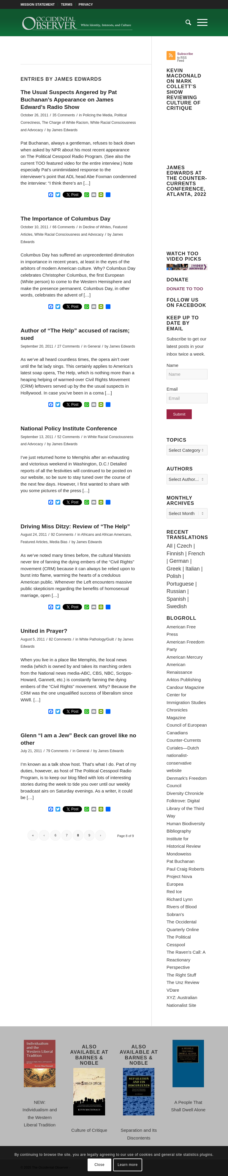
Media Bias (58, 542)
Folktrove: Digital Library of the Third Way (185, 808)
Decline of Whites (97, 227)
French (196, 554)
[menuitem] (39, 4)
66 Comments (64, 227)
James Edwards (64, 130)
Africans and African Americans (106, 534)
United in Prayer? (43, 631)
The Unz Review (183, 982)
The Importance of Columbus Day (65, 218)
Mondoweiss (179, 853)
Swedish (177, 606)
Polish (174, 576)
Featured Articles (34, 542)
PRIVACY (86, 4)
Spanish (176, 599)
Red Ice (174, 891)
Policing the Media (97, 115)
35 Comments (64, 115)
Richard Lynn (180, 899)
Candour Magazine (185, 687)
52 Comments (68, 437)
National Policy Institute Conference (68, 428)
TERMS (66, 4)
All (169, 546)
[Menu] (199, 22)
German (179, 561)
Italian (193, 569)
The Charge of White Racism (65, 123)
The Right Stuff (181, 974)
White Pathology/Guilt (96, 639)
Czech (184, 546)
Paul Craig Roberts (185, 868)
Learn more (127, 1165)
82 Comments (60, 639)
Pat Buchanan (180, 861)
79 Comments (57, 751)
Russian (176, 591)
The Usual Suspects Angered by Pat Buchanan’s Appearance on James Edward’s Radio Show (68, 99)
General (94, 346)
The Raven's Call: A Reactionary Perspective (186, 960)
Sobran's (175, 914)
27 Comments (68, 346)
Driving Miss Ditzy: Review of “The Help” (75, 526)
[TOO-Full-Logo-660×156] (77, 22)
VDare (173, 990)
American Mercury (185, 657)
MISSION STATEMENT (37, 4)
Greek (174, 569)
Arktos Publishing (184, 679)
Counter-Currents (184, 740)
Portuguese (180, 584)
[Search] (185, 22)
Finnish (175, 554)
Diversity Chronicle (185, 793)
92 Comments (62, 534)
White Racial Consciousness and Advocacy (69, 234)
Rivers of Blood (182, 906)
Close (99, 1165)
